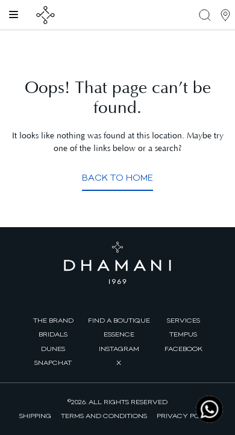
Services (183, 320)
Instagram (119, 348)
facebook (183, 348)
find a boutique (119, 320)
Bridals (53, 334)
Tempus (183, 334)
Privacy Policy (186, 415)
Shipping (35, 415)
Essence (119, 334)
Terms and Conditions (104, 415)
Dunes (53, 348)
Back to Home (117, 177)
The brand (53, 320)
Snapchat (53, 362)
